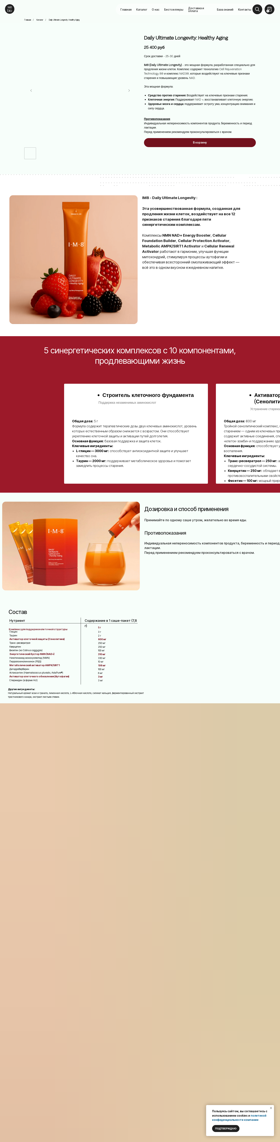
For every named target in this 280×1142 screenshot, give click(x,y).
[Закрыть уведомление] (271, 1108)
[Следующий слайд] (129, 91)
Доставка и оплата (196, 9)
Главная (126, 9)
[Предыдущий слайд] (31, 91)
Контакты (244, 9)
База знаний (225, 9)
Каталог (141, 9)
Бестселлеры (173, 9)
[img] (10, 9)
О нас (155, 9)
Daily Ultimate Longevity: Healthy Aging (64, 20)
